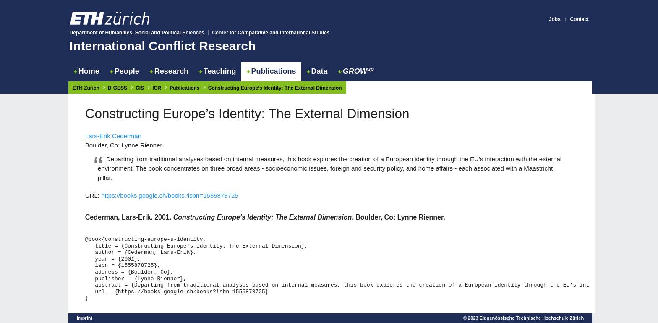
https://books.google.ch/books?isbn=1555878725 (169, 195)
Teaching (217, 71)
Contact (579, 19)
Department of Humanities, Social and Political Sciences (137, 32)
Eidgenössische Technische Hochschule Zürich (532, 317)
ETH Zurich (86, 88)
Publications (271, 71)
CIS (140, 88)
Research (168, 71)
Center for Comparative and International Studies (271, 32)
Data (317, 71)
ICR (156, 88)
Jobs (555, 19)
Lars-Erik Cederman (113, 136)
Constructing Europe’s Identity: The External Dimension (275, 88)
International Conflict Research (163, 46)
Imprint (84, 317)
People (124, 71)
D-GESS (117, 88)
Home (86, 71)
